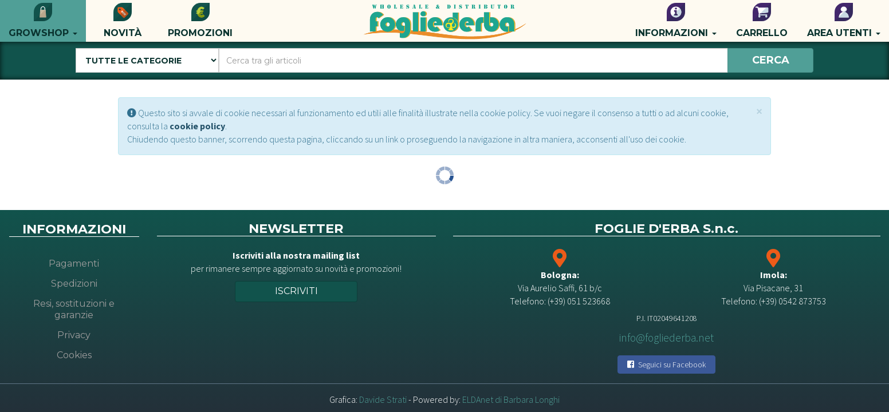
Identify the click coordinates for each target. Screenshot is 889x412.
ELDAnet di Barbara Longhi (511, 399)
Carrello (762, 20)
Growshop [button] (43, 20)
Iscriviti (296, 291)
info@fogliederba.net (666, 337)
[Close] (759, 111)
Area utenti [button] (843, 20)
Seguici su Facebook (666, 364)
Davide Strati (383, 399)
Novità (123, 20)
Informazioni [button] (676, 20)
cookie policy (197, 126)
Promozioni (200, 20)
